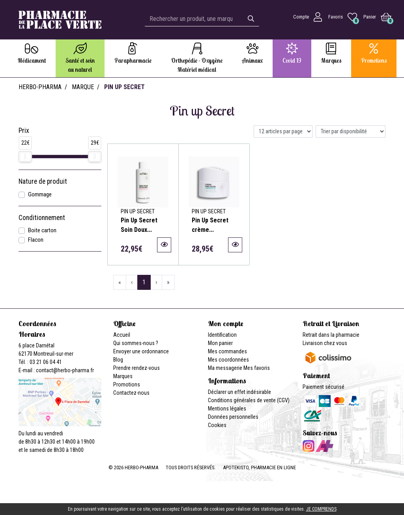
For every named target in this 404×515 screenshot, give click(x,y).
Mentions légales (227, 408)
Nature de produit (43, 181)
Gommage (40, 194)
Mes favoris (256, 368)
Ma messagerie (225, 368)
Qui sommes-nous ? (135, 343)
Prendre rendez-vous (136, 368)
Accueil (121, 335)
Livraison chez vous (325, 343)
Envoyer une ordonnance (141, 351)
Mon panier (220, 343)
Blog (118, 359)
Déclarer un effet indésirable (239, 392)
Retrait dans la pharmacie (331, 335)
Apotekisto (259, 467)
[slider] (25, 156)
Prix (24, 130)
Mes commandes (227, 351)
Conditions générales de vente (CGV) (249, 400)
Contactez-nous (131, 393)
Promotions (126, 384)
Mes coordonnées (228, 359)
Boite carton (42, 230)
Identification (222, 335)
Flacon (35, 239)
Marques (123, 376)
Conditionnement (42, 218)
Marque (83, 87)
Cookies (217, 425)
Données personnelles (233, 417)
